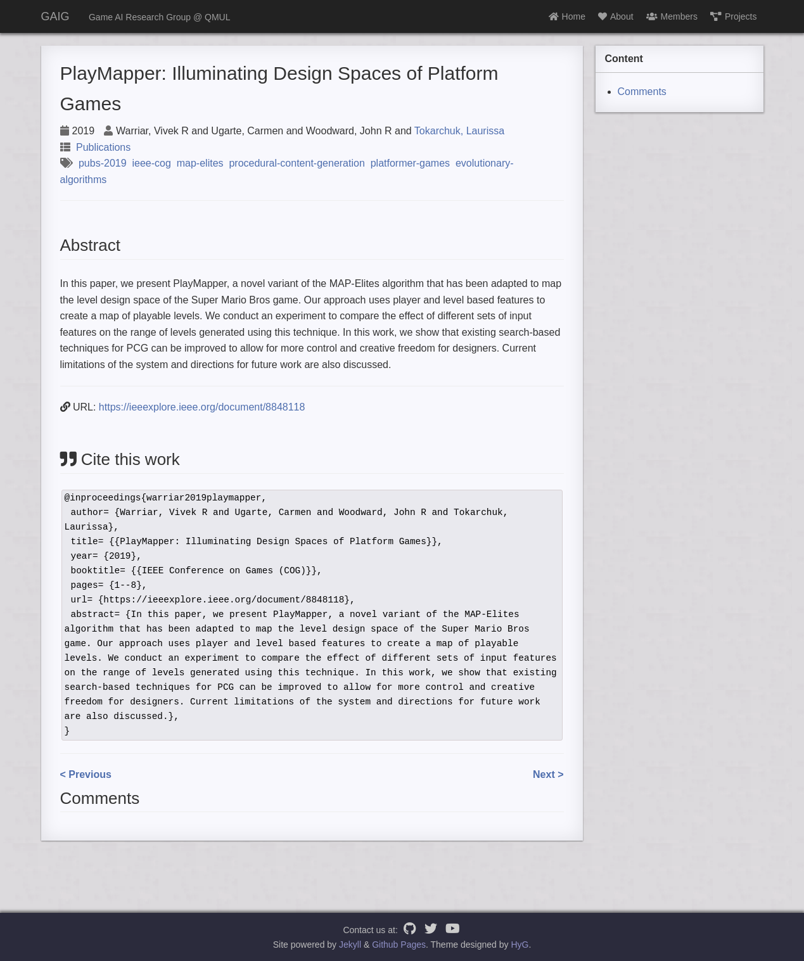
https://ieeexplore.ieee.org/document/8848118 (202, 407)
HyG (519, 944)
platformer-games (410, 163)
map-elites (200, 163)
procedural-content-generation (296, 163)
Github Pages (399, 944)
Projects (733, 16)
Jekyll (350, 944)
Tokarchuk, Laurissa (459, 130)
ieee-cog (151, 163)
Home (567, 16)
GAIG (55, 16)
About (616, 16)
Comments (642, 91)
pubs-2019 (103, 163)
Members (672, 16)
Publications (103, 147)
